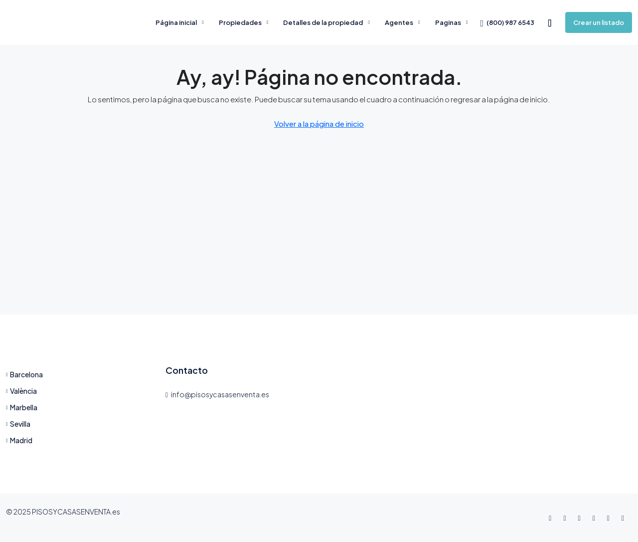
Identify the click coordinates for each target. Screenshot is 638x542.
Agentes (399, 22)
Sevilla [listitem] (18, 423)
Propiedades (240, 22)
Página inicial (176, 22)
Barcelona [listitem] (24, 374)
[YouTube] (610, 517)
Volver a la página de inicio (319, 123)
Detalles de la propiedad (323, 22)
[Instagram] (581, 517)
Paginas (448, 22)
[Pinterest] (625, 517)
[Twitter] (566, 517)
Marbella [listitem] (21, 407)
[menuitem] (507, 22)
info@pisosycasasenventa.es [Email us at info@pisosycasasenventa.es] (220, 394)
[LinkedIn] (596, 517)
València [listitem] (21, 390)
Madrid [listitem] (19, 440)
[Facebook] (552, 517)
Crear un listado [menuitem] (598, 22)
